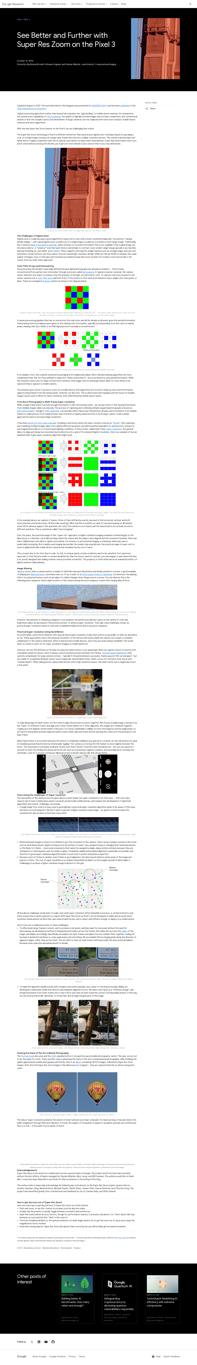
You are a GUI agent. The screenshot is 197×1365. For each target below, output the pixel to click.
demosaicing (88, 272)
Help (156, 1356)
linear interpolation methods (44, 245)
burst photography (26, 411)
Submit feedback (172, 1356)
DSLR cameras (54, 116)
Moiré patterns (37, 574)
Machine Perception (51, 1248)
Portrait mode (27, 1056)
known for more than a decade (42, 423)
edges (124, 931)
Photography (66, 1248)
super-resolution (114, 429)
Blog (26, 19)
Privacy (72, 1356)
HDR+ (54, 1056)
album (78, 1062)
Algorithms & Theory (32, 1248)
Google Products (57, 1356)
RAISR (56, 251)
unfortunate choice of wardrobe (97, 574)
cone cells (122, 1238)
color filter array (45, 278)
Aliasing (20, 571)
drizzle (116, 423)
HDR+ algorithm (52, 411)
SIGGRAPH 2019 (98, 105)
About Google (39, 1356)
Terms (82, 1356)
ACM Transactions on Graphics (31, 109)
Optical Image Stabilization (114, 653)
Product (77, 1248)
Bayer (47, 281)
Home (19, 19)
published (125, 105)
